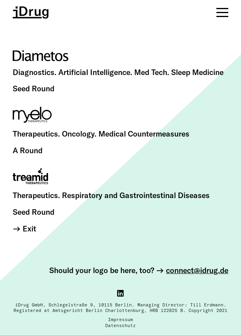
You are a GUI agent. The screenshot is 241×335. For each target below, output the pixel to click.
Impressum (120, 319)
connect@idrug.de (197, 270)
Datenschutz (120, 325)
